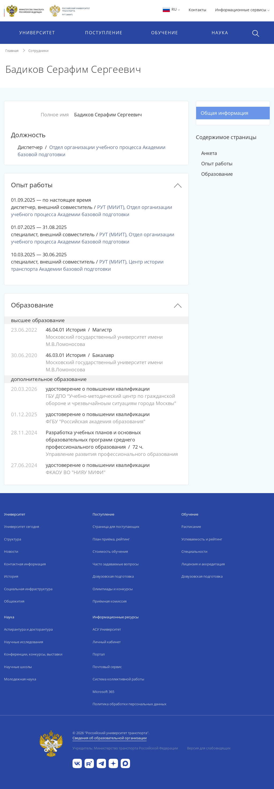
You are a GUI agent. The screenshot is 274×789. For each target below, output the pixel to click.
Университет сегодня (21, 526)
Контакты (197, 9)
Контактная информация (25, 564)
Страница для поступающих (116, 526)
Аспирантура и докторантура (28, 629)
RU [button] (171, 9)
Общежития (14, 601)
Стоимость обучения (110, 551)
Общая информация (224, 113)
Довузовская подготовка (113, 576)
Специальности (194, 551)
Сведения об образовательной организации (110, 737)
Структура (12, 539)
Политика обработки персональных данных (129, 704)
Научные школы (18, 666)
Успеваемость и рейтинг (201, 539)
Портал (99, 654)
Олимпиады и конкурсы (113, 588)
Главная (11, 50)
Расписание (191, 526)
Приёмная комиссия (110, 601)
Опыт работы (217, 163)
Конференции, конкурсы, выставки (33, 654)
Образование (217, 174)
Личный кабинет (107, 641)
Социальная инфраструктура (28, 588)
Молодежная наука (20, 679)
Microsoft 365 (103, 691)
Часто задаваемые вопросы (116, 564)
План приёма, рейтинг (111, 539)
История (11, 576)
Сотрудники (38, 50)
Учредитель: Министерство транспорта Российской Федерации (125, 748)
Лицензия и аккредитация (203, 564)
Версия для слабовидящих (209, 748)
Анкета (209, 153)
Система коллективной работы (118, 679)
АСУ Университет (107, 629)
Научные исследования (23, 641)
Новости (11, 551)
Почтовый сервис (107, 666)
